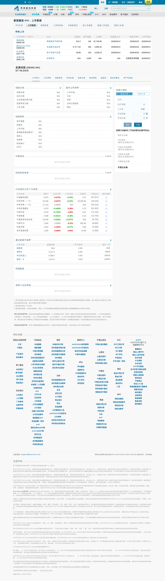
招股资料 (19, 116)
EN (30, 2)
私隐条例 (19, 408)
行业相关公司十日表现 (26, 189)
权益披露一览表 (38, 421)
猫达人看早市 (138, 352)
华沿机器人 (21, 255)
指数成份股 (37, 371)
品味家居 (138, 395)
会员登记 (19, 369)
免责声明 (19, 405)
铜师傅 (20, 248)
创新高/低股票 (37, 361)
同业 (58, 403)
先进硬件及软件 (53, 47)
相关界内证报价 (58, 368)
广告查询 (19, 402)
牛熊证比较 (101, 379)
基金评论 (80, 377)
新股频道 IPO (38, 418)
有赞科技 (20, 57)
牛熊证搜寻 (101, 375)
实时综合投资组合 (58, 423)
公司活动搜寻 (38, 414)
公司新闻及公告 (58, 410)
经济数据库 (37, 438)
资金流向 (58, 400)
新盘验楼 (138, 398)
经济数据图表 (38, 441)
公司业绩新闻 (38, 404)
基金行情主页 (119, 373)
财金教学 (19, 357)
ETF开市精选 (138, 366)
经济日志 (37, 434)
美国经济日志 (101, 424)
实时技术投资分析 (58, 420)
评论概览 (80, 366)
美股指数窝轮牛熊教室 (138, 387)
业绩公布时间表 (38, 411)
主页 (19, 344)
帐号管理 (20, 373)
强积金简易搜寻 (119, 402)
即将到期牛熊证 (101, 389)
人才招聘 (19, 398)
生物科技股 (37, 388)
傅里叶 (20, 252)
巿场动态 (119, 358)
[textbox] (131, 8)
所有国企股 (37, 374)
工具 (119, 387)
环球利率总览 (38, 444)
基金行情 (119, 377)
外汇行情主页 (119, 344)
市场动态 (101, 411)
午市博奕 (138, 361)
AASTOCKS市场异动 (58, 413)
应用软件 (51, 58)
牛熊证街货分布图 (101, 382)
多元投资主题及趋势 (138, 369)
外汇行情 (119, 348)
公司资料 (58, 417)
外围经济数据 (101, 427)
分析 (101, 414)
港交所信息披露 (81, 351)
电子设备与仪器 (53, 52)
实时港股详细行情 (58, 348)
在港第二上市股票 (38, 384)
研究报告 (80, 383)
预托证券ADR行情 (38, 428)
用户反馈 (19, 379)
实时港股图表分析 (58, 351)
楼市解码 (138, 404)
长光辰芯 (20, 51)
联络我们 (19, 383)
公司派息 (37, 401)
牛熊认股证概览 (101, 344)
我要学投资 (138, 389)
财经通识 (138, 392)
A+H (38, 424)
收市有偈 (138, 358)
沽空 (58, 390)
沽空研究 (37, 398)
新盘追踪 (138, 401)
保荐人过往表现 (23, 285)
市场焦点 (138, 381)
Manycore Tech (23, 46)
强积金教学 (119, 409)
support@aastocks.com (30, 454)
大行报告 (37, 408)
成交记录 (58, 393)
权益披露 (58, 407)
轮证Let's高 (138, 384)
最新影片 (138, 349)
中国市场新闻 (81, 354)
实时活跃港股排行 (38, 358)
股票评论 (80, 370)
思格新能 (20, 40)
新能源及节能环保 (54, 41)
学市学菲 (138, 363)
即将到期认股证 (101, 363)
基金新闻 (119, 380)
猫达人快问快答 (138, 355)
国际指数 (37, 348)
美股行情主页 (101, 404)
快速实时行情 (58, 344)
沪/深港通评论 (80, 373)
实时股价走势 (58, 387)
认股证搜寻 (101, 356)
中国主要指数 (38, 351)
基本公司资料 (72, 88)
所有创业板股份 (38, 381)
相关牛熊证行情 (58, 364)
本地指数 (37, 344)
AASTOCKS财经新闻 (81, 344)
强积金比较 (119, 405)
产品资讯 (19, 354)
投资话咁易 (138, 372)
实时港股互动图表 (58, 354)
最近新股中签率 (23, 240)
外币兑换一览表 (119, 361)
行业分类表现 (38, 368)
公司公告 (37, 394)
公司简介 (19, 395)
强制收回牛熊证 (101, 392)
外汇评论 (80, 380)
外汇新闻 (119, 351)
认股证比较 (101, 360)
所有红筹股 (37, 378)
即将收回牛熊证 (101, 385)
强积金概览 (119, 399)
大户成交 (58, 397)
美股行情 (101, 407)
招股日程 (19, 88)
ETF (38, 391)
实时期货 (37, 354)
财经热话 (138, 378)
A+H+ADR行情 (38, 431)
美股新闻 (101, 421)
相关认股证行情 (58, 361)
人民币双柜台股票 (38, 364)
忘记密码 (19, 376)
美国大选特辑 (138, 375)
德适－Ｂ (21, 259)
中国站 (19, 348)
